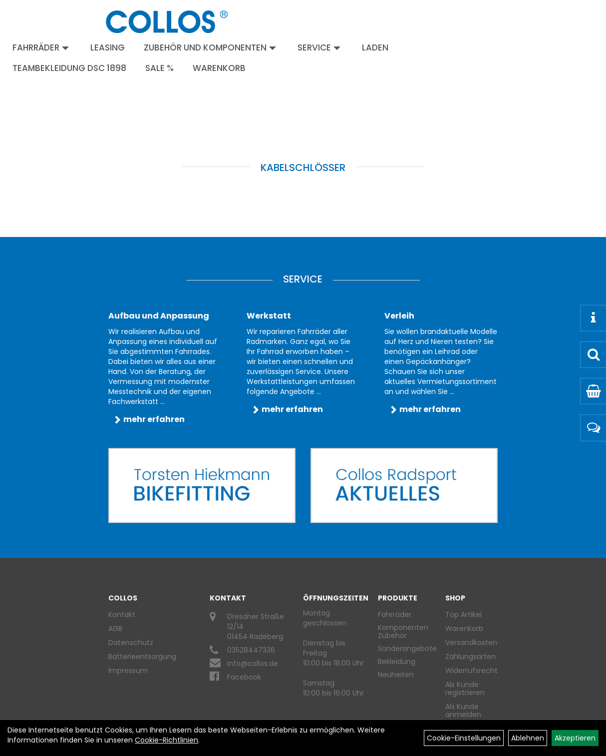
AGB (115, 629)
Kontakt (121, 615)
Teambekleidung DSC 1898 (69, 68)
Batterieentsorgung (142, 657)
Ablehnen (527, 738)
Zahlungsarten (467, 657)
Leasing (107, 48)
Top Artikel (463, 615)
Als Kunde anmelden (463, 711)
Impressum (128, 671)
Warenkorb (219, 68)
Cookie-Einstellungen (464, 738)
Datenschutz (130, 643)
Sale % (159, 68)
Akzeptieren (575, 738)
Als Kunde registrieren (465, 689)
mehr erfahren (154, 419)
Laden (375, 48)
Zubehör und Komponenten (210, 48)
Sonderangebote (407, 649)
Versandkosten (467, 643)
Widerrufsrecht (467, 671)
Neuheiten (396, 675)
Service (319, 48)
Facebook (244, 677)
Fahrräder (40, 48)
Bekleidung (396, 661)
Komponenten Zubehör (403, 631)
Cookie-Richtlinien (166, 740)
